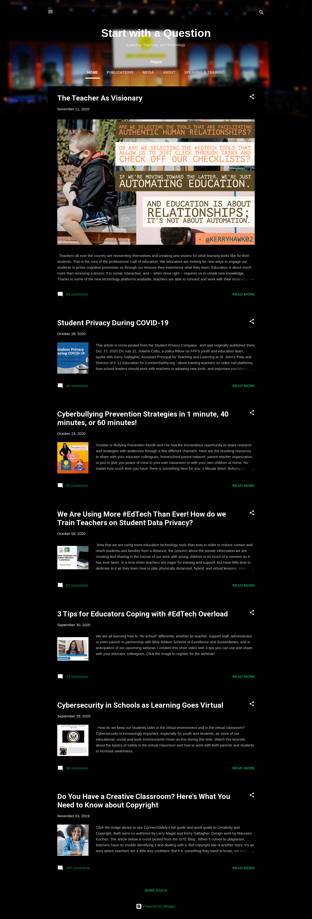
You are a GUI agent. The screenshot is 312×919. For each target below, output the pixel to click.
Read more (243, 294)
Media (148, 72)
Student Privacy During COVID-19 (113, 322)
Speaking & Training (204, 72)
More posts (156, 890)
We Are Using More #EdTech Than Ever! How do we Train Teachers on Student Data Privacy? (141, 518)
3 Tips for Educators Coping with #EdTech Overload (142, 614)
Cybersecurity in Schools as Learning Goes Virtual (140, 705)
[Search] (261, 13)
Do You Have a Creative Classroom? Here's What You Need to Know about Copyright (143, 800)
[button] (252, 97)
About (169, 72)
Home (92, 72)
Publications (120, 72)
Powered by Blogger (156, 906)
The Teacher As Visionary (99, 98)
